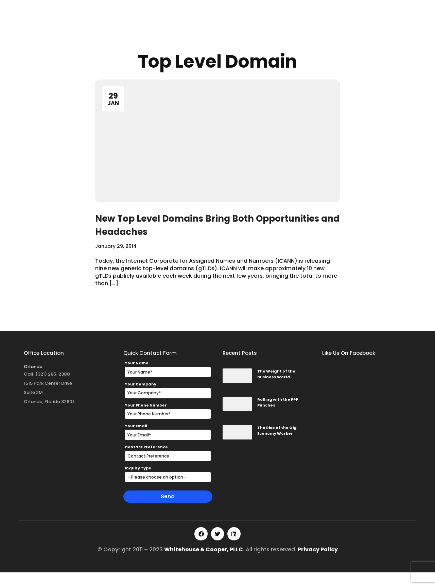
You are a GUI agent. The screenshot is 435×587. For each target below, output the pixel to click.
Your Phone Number (146, 419)
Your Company (140, 398)
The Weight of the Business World (276, 388)
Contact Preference (146, 461)
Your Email (136, 441)
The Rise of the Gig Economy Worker (277, 445)
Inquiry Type (138, 482)
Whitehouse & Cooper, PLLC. (204, 564)
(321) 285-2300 (52, 388)
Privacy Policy (318, 564)
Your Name (137, 377)
